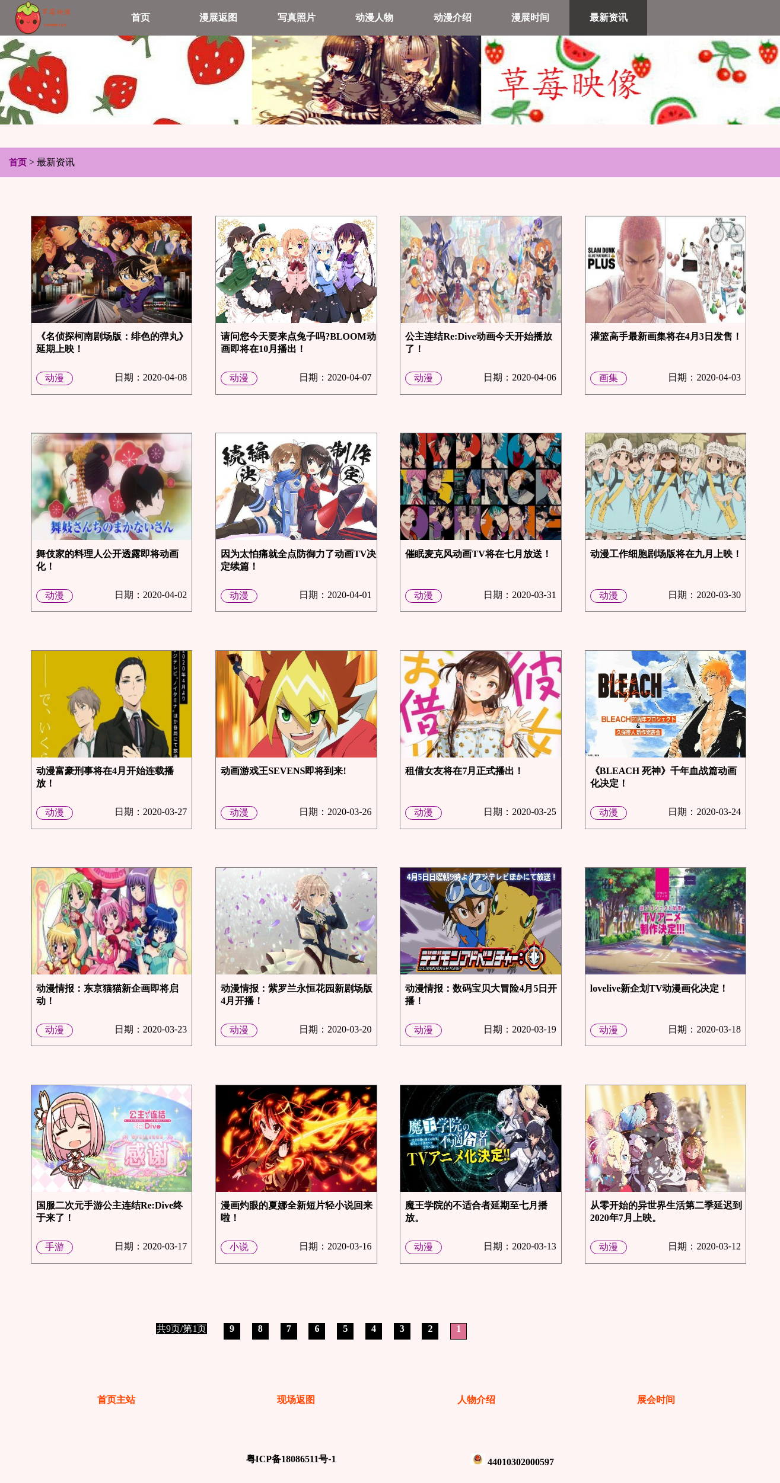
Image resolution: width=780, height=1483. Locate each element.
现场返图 (296, 1400)
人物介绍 (476, 1400)
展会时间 (656, 1400)
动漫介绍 (453, 17)
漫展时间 (530, 17)
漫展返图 (218, 17)
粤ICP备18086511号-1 (291, 1459)
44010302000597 (521, 1462)
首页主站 (116, 1400)
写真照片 (297, 17)
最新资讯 (609, 17)
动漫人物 (374, 17)
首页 (140, 17)
